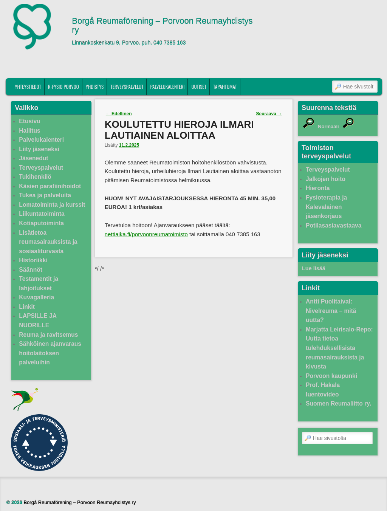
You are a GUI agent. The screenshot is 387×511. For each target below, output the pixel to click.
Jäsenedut (33, 158)
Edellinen (119, 113)
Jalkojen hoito (325, 179)
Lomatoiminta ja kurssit (52, 204)
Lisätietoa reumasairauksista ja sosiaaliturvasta (48, 241)
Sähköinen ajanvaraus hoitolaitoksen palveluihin (50, 353)
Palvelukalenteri (167, 86)
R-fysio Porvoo (63, 86)
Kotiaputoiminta (41, 223)
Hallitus (29, 130)
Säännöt (30, 269)
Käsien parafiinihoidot (50, 186)
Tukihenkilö (35, 176)
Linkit (27, 307)
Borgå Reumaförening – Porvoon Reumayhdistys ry (162, 25)
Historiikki (33, 260)
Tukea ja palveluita (45, 195)
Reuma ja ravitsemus (48, 334)
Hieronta (318, 188)
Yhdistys (95, 86)
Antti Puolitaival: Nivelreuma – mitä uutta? (331, 310)
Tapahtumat (225, 86)
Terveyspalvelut (126, 86)
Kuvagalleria (36, 297)
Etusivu (29, 121)
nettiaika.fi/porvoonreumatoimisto (146, 234)
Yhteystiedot (28, 86)
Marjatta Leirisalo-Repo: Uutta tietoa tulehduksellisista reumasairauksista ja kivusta (339, 348)
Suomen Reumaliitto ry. (338, 403)
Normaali (328, 126)
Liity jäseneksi (39, 149)
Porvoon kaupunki (331, 376)
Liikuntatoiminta (41, 214)
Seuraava (269, 113)
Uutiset (198, 86)
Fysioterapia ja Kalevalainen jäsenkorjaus (326, 206)
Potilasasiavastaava (333, 225)
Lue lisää (313, 268)
